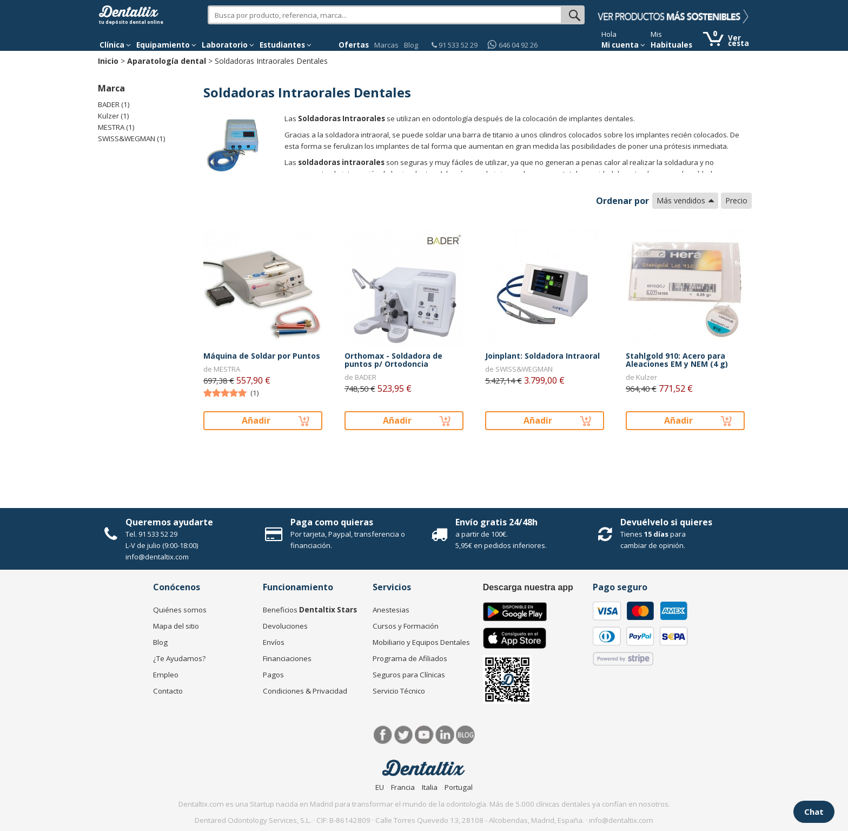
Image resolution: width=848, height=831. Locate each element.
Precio (736, 200)
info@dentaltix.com (157, 557)
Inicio (108, 61)
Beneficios (310, 610)
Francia (403, 787)
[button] (115, 44)
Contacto (168, 691)
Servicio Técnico (399, 691)
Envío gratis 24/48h (496, 522)
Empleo (165, 675)
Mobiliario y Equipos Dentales (421, 642)
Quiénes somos (180, 610)
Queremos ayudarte (169, 522)
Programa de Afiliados (410, 658)
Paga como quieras (331, 522)
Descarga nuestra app (528, 587)
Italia (430, 787)
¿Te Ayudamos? (179, 658)
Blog (411, 45)
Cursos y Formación (406, 626)
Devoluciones (285, 626)
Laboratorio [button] (228, 45)
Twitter (403, 735)
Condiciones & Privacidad (305, 691)
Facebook (383, 735)
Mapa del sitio (176, 626)
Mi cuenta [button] (623, 45)
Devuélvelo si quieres (666, 522)
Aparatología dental (166, 61)
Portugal (459, 787)
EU (379, 787)
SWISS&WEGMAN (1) (131, 138)
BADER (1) (114, 104)
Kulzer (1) (113, 116)
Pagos (273, 675)
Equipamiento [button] (166, 45)
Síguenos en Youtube (424, 735)
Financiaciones (287, 658)
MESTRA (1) (116, 127)
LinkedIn (444, 735)
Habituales (671, 45)
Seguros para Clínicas (409, 675)
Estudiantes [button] (286, 45)
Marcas (386, 45)
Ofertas (354, 45)
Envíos (273, 642)
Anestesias (391, 610)
